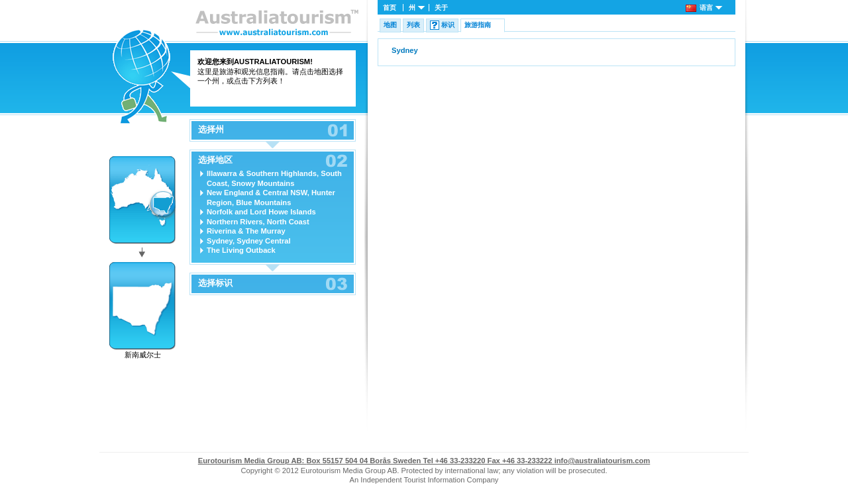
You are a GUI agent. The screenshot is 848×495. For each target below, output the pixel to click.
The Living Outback (241, 250)
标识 (447, 24)
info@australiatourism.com (603, 461)
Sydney (405, 50)
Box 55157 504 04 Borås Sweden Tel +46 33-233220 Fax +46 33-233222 (376, 461)
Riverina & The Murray (246, 231)
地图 (390, 24)
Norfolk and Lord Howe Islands (261, 212)
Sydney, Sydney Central (249, 241)
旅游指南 (477, 24)
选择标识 (215, 283)
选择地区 (215, 160)
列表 (413, 24)
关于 (441, 7)
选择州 (211, 129)
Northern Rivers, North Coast (258, 222)
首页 (389, 7)
